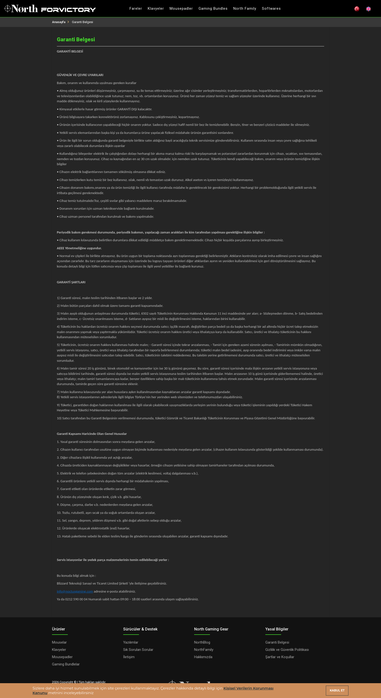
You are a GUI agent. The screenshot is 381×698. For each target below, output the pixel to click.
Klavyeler (156, 8)
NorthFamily (203, 649)
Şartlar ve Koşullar (279, 657)
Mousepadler (181, 8)
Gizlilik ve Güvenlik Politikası (287, 649)
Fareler (136, 8)
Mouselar (59, 642)
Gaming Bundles (213, 8)
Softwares (271, 8)
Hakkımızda (203, 657)
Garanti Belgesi (277, 642)
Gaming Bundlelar (66, 664)
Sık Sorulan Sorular (138, 649)
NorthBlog (202, 642)
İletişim (129, 657)
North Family (244, 8)
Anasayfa (58, 22)
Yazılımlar (130, 642)
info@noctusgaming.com (75, 591)
